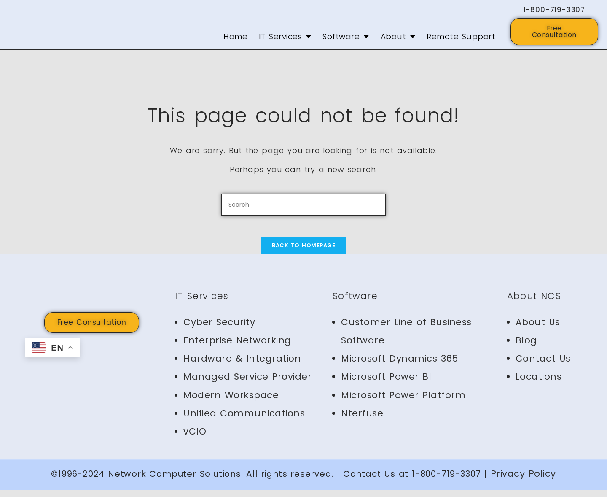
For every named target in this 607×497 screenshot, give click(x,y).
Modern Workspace (231, 401)
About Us (538, 329)
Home (235, 39)
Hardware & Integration (242, 365)
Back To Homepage (303, 252)
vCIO (194, 438)
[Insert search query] (303, 207)
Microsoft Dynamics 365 (399, 365)
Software (345, 39)
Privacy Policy (523, 480)
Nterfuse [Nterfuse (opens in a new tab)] (362, 420)
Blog (526, 347)
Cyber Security (219, 329)
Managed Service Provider (247, 383)
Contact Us (543, 365)
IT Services (285, 39)
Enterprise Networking (237, 347)
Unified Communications (244, 420)
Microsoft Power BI (386, 383)
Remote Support (461, 39)
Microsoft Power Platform (403, 401)
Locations (539, 383)
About (398, 39)
